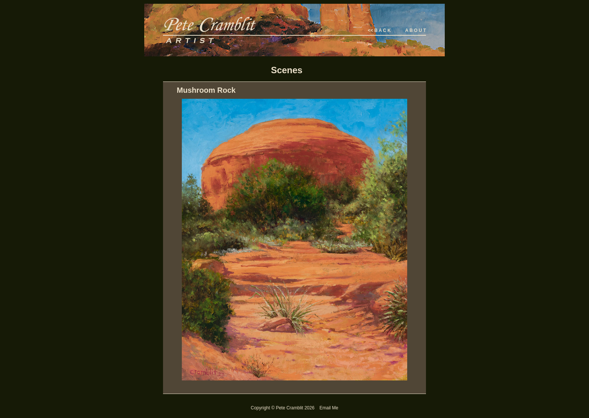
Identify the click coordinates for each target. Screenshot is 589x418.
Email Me (328, 407)
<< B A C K (379, 30)
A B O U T (415, 30)
